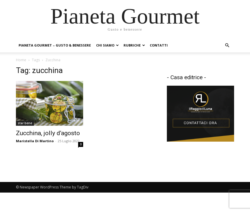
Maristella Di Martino (35, 141)
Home (21, 59)
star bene (25, 123)
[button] (227, 45)
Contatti (159, 45)
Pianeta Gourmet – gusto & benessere (55, 45)
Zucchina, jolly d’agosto (48, 133)
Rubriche (134, 45)
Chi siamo (107, 45)
